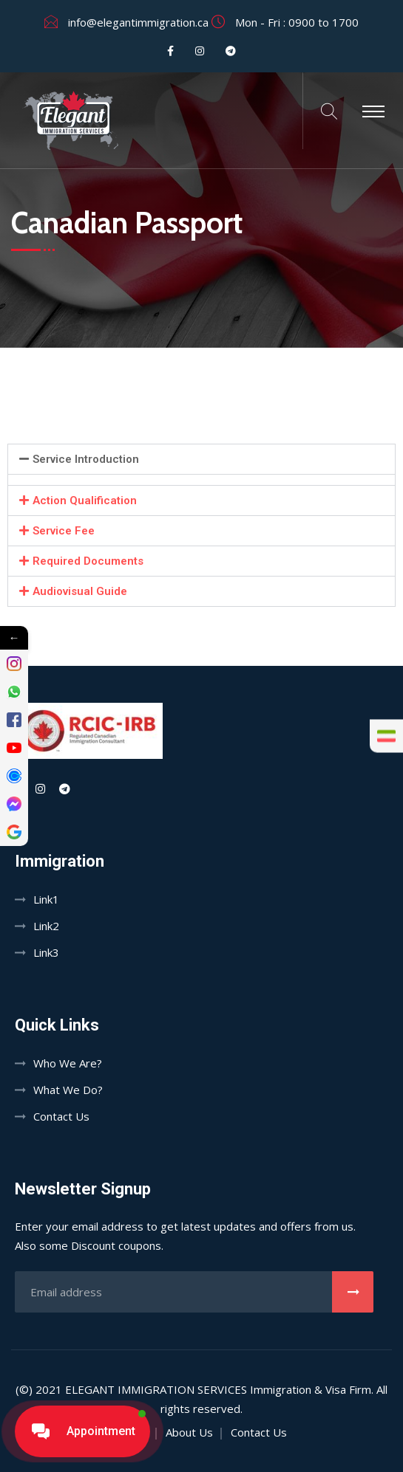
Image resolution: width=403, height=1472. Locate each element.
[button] (201, 459)
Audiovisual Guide (80, 591)
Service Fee (64, 530)
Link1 (46, 899)
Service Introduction (86, 459)
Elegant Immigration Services (156, 1389)
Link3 (46, 952)
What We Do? (68, 1089)
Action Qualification (85, 500)
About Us (189, 1432)
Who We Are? (67, 1063)
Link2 (46, 925)
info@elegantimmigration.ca (138, 22)
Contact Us (61, 1116)
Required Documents (88, 561)
